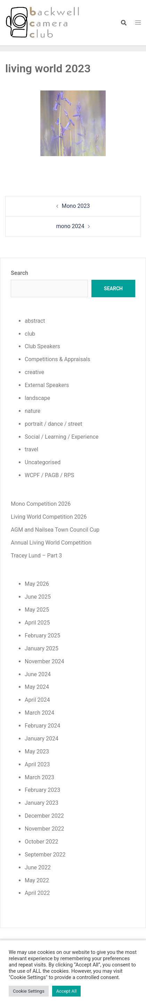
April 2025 (37, 622)
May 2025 (37, 609)
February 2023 (42, 790)
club (30, 333)
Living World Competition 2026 (49, 516)
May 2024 (37, 687)
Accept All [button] (66, 991)
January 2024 (41, 738)
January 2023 (41, 803)
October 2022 (41, 841)
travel (31, 449)
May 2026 (37, 584)
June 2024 (38, 674)
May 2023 (37, 751)
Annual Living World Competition (51, 542)
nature (32, 411)
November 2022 (44, 828)
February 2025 (42, 635)
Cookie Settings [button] (28, 991)
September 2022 (45, 854)
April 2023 (37, 764)
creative (34, 372)
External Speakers (47, 385)
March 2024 (39, 712)
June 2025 (38, 596)
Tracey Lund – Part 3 (36, 555)
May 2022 (37, 880)
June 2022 (38, 867)
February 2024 (42, 725)
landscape (37, 398)
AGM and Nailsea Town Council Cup (55, 529)
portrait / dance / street (53, 424)
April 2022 (37, 893)
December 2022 (44, 815)
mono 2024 (70, 226)
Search (19, 273)
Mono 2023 (76, 206)
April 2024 (37, 699)
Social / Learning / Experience (61, 436)
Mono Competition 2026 (41, 504)
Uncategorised (42, 462)
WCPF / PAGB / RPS (49, 475)
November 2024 (44, 661)
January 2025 (41, 648)
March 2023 (39, 777)
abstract (35, 321)
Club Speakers (42, 346)
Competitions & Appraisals (57, 359)
